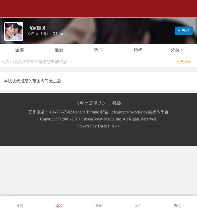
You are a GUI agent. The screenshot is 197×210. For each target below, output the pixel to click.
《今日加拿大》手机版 (98, 102)
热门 (98, 50)
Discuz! (104, 126)
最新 (59, 50)
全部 (19, 50)
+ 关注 (183, 30)
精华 (138, 50)
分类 (177, 50)
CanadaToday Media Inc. (101, 119)
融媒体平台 (158, 112)
